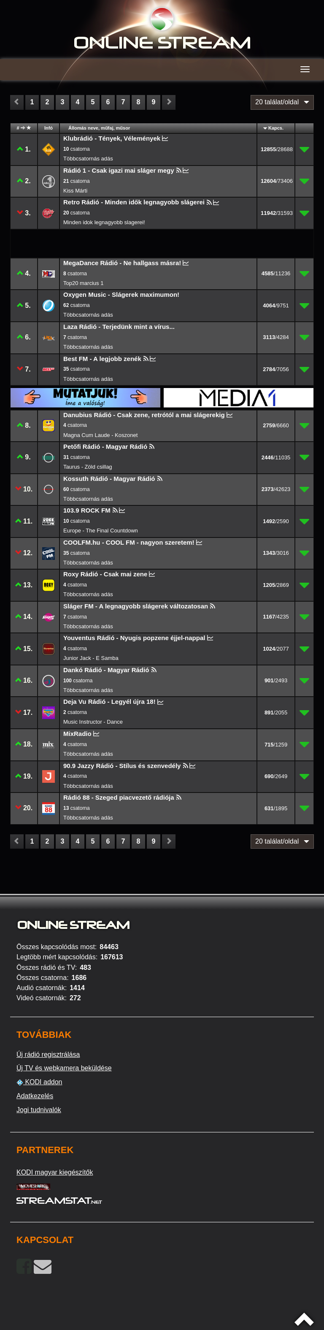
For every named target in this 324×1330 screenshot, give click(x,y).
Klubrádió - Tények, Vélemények (111, 138)
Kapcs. (276, 127)
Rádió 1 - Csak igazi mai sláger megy (118, 170)
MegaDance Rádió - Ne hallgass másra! (122, 262)
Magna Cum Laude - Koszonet (100, 435)
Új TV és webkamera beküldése (64, 1068)
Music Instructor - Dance (93, 722)
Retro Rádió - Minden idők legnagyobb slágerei (134, 202)
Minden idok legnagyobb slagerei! (104, 222)
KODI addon (39, 1082)
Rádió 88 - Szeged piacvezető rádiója (118, 797)
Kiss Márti (75, 190)
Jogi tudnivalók (38, 1109)
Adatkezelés (34, 1095)
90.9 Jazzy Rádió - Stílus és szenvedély (122, 765)
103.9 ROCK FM (87, 510)
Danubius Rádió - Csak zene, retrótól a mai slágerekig (144, 414)
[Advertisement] (86, 243)
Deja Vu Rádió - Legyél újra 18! (109, 701)
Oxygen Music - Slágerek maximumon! (121, 294)
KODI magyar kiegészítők (54, 1172)
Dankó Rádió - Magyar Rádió (106, 669)
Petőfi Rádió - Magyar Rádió (105, 446)
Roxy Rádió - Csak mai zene (105, 574)
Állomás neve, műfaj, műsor (99, 127)
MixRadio (77, 733)
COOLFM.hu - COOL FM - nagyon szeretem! (128, 542)
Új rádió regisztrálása (48, 1054)
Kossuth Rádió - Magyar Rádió (109, 478)
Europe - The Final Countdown (100, 530)
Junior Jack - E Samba (91, 658)
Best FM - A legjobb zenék (102, 358)
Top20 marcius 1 (83, 283)
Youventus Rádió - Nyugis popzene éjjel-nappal (134, 637)
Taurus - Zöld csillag (87, 467)
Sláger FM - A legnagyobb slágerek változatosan (135, 606)
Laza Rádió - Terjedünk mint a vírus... (119, 326)
